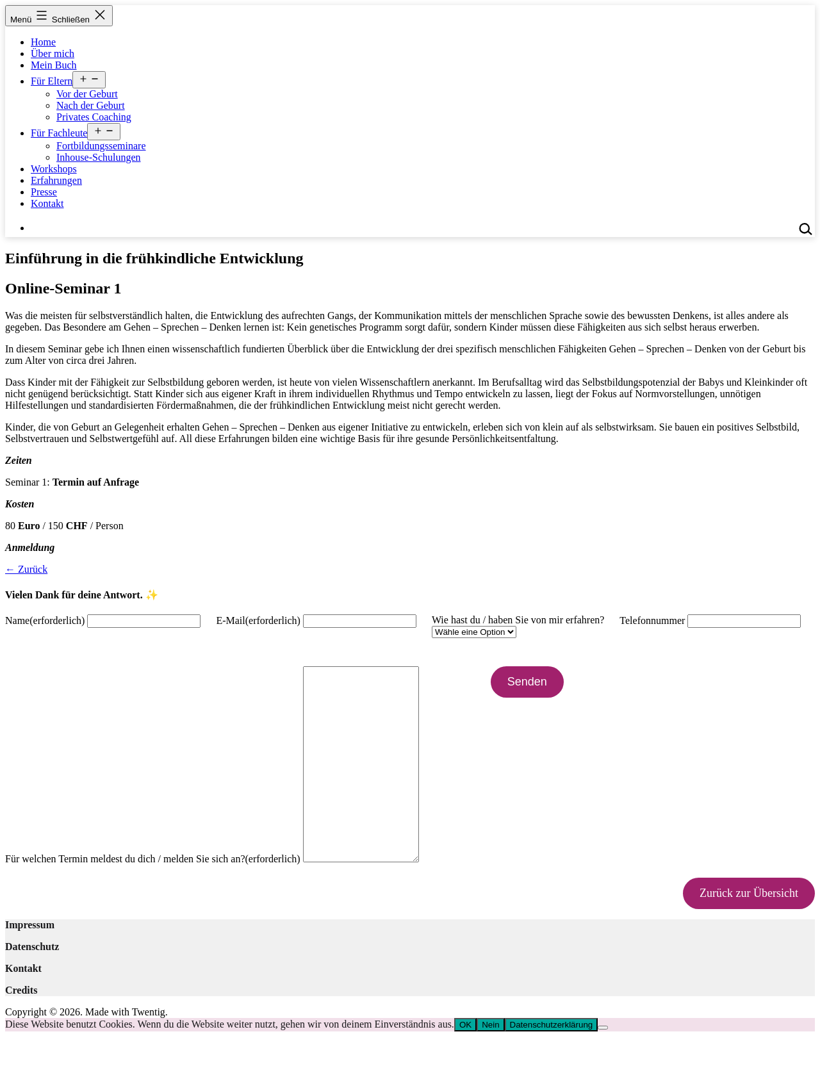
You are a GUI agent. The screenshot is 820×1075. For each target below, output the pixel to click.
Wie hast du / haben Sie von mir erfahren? (518, 619)
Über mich (52, 53)
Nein (490, 1063)
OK (465, 1063)
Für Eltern (51, 81)
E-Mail (258, 620)
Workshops (54, 168)
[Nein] (603, 1066)
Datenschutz (32, 985)
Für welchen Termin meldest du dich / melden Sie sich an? (152, 897)
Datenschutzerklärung (551, 1063)
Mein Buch (54, 65)
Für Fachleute (59, 132)
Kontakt (47, 203)
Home (43, 42)
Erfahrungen (56, 180)
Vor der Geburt (87, 93)
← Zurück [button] (26, 569)
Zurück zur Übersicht (749, 931)
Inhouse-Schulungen (98, 157)
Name (45, 620)
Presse (44, 191)
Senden (540, 681)
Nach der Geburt (90, 105)
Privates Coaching (93, 116)
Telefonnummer (652, 620)
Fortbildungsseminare (101, 145)
